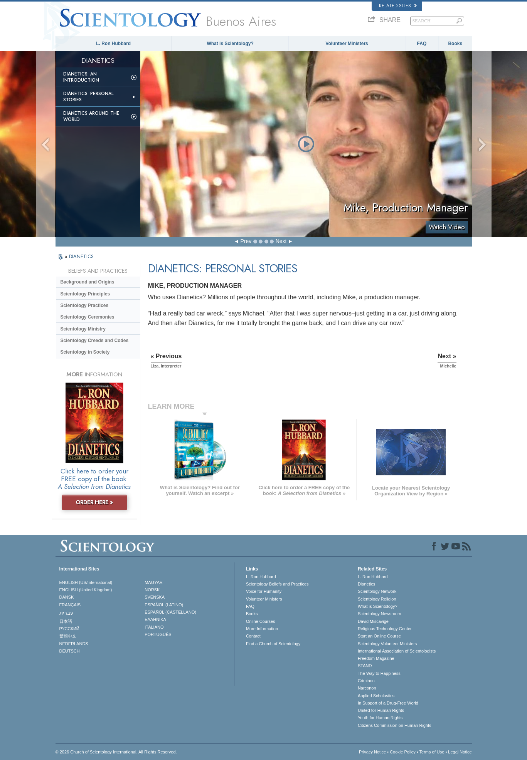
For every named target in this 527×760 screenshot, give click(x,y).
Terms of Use (431, 752)
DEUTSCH (69, 651)
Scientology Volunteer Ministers (387, 643)
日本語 (65, 621)
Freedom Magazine (376, 658)
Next (281, 241)
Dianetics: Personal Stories (88, 96)
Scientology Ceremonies (87, 317)
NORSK (152, 589)
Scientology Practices (85, 305)
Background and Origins (87, 282)
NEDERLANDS (73, 643)
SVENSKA (155, 597)
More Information (262, 628)
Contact (253, 636)
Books (455, 43)
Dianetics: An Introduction (81, 77)
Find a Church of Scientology (273, 643)
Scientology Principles (85, 294)
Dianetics (366, 584)
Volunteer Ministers (346, 43)
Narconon (367, 688)
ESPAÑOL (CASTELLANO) (170, 612)
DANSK (66, 597)
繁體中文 (67, 636)
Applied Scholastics (376, 695)
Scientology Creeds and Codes (95, 340)
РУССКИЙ (69, 628)
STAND (365, 665)
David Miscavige (373, 621)
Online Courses (260, 621)
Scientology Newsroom (379, 613)
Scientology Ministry (83, 329)
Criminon (366, 680)
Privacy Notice (372, 752)
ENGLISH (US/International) (86, 582)
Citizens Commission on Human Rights (394, 725)
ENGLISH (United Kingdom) (85, 589)
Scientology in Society (85, 352)
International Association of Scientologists (397, 651)
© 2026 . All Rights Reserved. (116, 752)
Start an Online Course (379, 636)
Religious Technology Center (385, 628)
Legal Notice (459, 752)
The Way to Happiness (379, 673)
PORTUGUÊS (158, 634)
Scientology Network (377, 591)
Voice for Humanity (263, 591)
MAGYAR (154, 582)
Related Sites (398, 5)
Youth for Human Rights (380, 717)
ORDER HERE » (94, 502)
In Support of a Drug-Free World (388, 703)
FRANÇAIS (70, 604)
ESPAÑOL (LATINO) (164, 604)
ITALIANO (154, 627)
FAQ (422, 43)
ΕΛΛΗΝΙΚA (155, 619)
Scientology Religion (377, 599)
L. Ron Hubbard (113, 43)
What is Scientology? (230, 43)
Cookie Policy (403, 752)
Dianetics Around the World (91, 116)
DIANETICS (81, 256)
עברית (66, 613)
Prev (246, 241)
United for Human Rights (381, 710)
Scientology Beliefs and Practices (277, 584)
